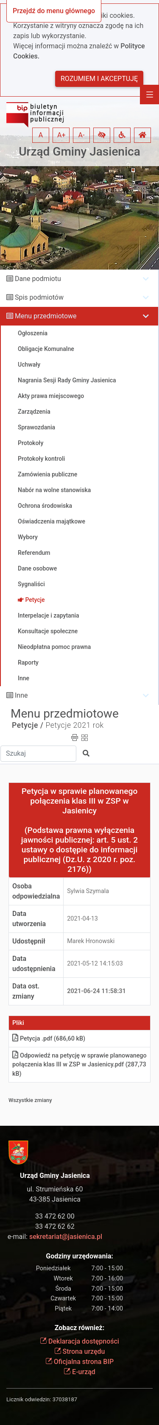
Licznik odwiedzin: (28, 1399)
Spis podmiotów (39, 297)
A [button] (41, 135)
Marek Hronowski (90, 941)
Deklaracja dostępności (79, 1341)
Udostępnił (28, 941)
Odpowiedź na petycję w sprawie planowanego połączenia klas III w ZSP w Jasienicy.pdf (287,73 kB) (79, 1064)
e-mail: (55, 1237)
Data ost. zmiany (25, 991)
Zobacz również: (80, 1328)
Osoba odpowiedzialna (36, 891)
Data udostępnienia (34, 964)
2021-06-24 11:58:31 (96, 991)
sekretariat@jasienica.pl (65, 1237)
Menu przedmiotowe (46, 316)
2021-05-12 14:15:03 (95, 963)
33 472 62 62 (55, 1226)
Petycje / (28, 725)
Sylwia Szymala (88, 891)
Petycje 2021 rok (74, 725)
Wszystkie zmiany (30, 1100)
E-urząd (79, 1372)
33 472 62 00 (55, 1216)
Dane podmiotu (38, 279)
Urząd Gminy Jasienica (79, 152)
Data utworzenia (29, 919)
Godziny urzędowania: (79, 1256)
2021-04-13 (82, 918)
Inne (21, 695)
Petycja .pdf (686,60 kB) (48, 1038)
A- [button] (81, 135)
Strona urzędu (79, 1351)
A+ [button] (61, 135)
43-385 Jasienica (55, 1199)
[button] (101, 135)
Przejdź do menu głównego (54, 11)
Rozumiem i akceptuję (99, 79)
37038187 (65, 1399)
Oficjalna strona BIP (79, 1362)
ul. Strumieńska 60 (55, 1189)
